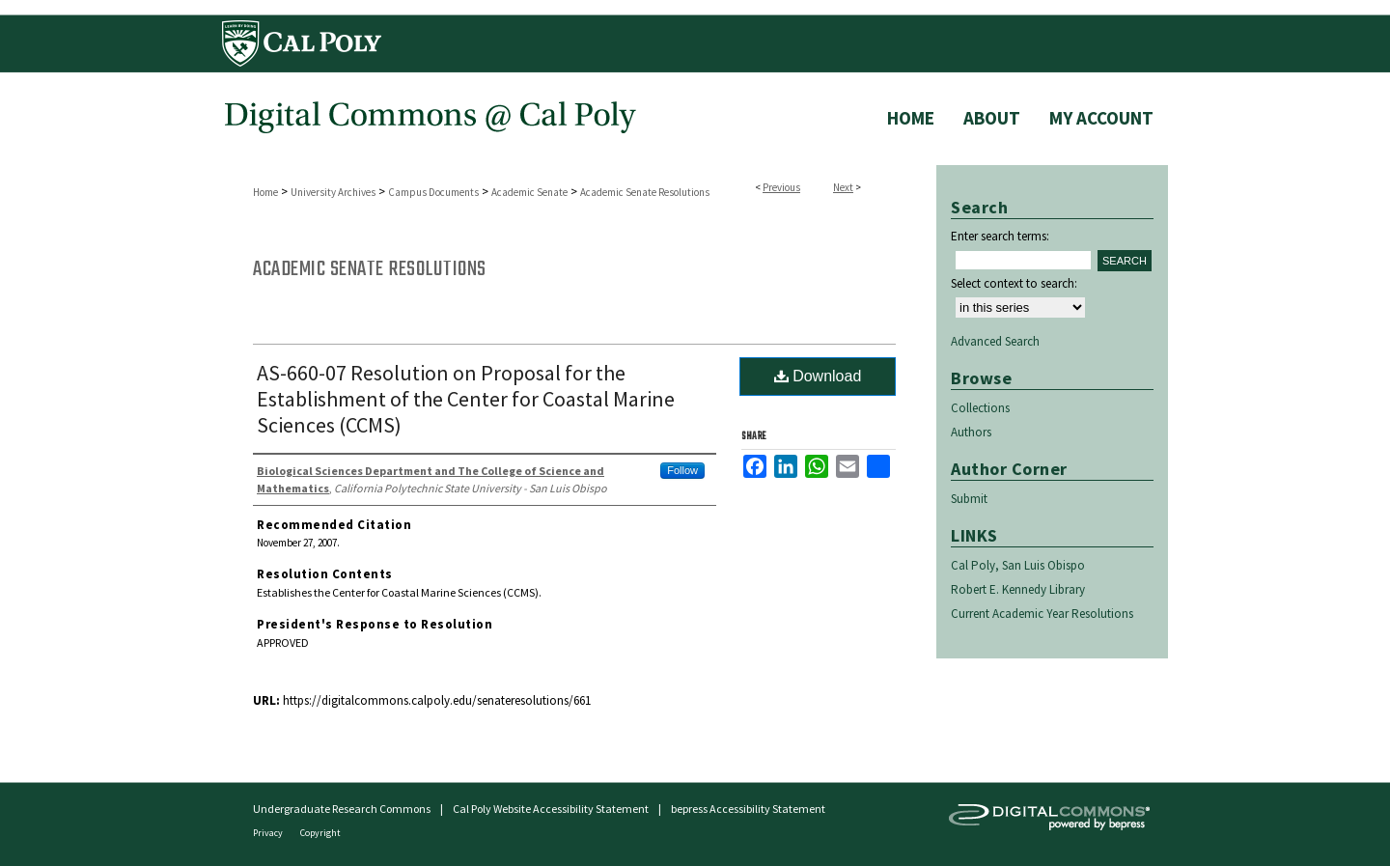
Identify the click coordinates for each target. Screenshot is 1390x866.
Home (265, 192)
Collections (980, 408)
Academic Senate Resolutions (644, 192)
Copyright (320, 832)
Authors (971, 432)
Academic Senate (529, 192)
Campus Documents (433, 192)
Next (843, 187)
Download (818, 376)
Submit (969, 498)
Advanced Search (995, 341)
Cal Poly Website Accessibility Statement (551, 808)
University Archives (333, 192)
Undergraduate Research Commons (342, 808)
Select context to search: (1014, 283)
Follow (682, 470)
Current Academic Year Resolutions (1042, 613)
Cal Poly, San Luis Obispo (1018, 565)
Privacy (269, 832)
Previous (781, 187)
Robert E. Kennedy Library (1018, 589)
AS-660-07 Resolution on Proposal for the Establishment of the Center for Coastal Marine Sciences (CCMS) (466, 398)
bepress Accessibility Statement (748, 808)
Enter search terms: (1000, 236)
